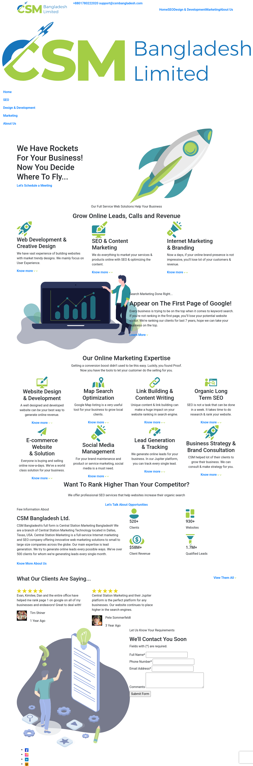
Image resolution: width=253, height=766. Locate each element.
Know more (27, 271)
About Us (226, 9)
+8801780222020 (85, 3)
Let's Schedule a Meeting (34, 185)
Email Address (140, 668)
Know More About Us (32, 563)
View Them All (224, 578)
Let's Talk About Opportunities (126, 505)
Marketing (213, 9)
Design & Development (190, 9)
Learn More (138, 335)
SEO (171, 9)
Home (163, 9)
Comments (137, 687)
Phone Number (140, 662)
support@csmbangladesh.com (121, 3)
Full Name (137, 655)
